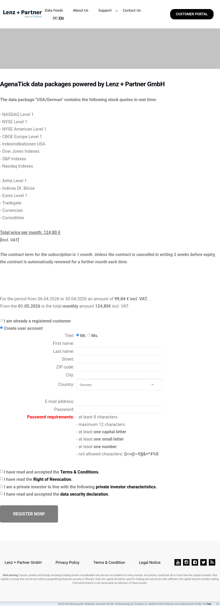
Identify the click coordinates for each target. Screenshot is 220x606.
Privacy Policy (67, 562)
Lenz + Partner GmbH (23, 562)
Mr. (83, 335)
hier (209, 604)
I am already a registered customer (37, 321)
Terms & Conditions (79, 472)
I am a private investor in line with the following (80, 486)
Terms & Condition (109, 562)
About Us (80, 10)
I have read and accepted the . (52, 472)
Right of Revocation (52, 479)
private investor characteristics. (126, 486)
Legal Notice (149, 562)
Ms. (95, 335)
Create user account (23, 328)
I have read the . (38, 479)
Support (105, 10)
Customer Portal (192, 14)
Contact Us (132, 10)
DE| (58, 18)
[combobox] (119, 384)
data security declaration (84, 494)
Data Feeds (54, 10)
